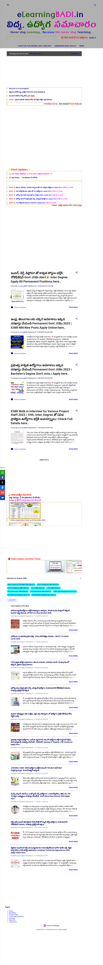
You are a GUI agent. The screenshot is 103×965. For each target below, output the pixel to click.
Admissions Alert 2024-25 (56, 46)
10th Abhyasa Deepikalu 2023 (18, 595)
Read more (73, 308)
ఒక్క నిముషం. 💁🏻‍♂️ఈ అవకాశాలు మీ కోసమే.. (25, 498)
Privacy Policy (13, 915)
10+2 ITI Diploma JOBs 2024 (18, 588)
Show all (75, 54)
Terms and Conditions (16, 917)
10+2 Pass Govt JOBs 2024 (18, 592)
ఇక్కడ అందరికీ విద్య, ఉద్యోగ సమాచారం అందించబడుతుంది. (27, 92)
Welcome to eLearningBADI (19, 89)
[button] (76, 273)
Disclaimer (12, 913)
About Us (12, 920)
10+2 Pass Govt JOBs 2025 (41, 592)
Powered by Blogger (52, 926)
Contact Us (13, 922)
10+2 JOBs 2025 (53, 588)
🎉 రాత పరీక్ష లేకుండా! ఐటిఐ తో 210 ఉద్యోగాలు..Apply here (30, 201)
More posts (44, 460)
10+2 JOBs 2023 (37, 588)
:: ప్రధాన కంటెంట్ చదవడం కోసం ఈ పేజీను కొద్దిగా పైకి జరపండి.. (30, 100)
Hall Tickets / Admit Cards (82, 46)
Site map (12, 919)
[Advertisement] (89, 82)
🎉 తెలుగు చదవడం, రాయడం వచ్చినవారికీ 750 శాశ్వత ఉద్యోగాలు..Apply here (35, 198)
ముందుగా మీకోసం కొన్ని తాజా (22, 96)
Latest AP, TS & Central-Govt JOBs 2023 (26, 46)
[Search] (95, 5)
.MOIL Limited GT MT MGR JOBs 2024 (21, 585)
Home (11, 911)
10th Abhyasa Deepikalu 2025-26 (44, 595)
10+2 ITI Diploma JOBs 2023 (47, 585)
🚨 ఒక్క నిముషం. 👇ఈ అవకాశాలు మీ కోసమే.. (23, 178)
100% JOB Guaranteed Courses (65, 592)
